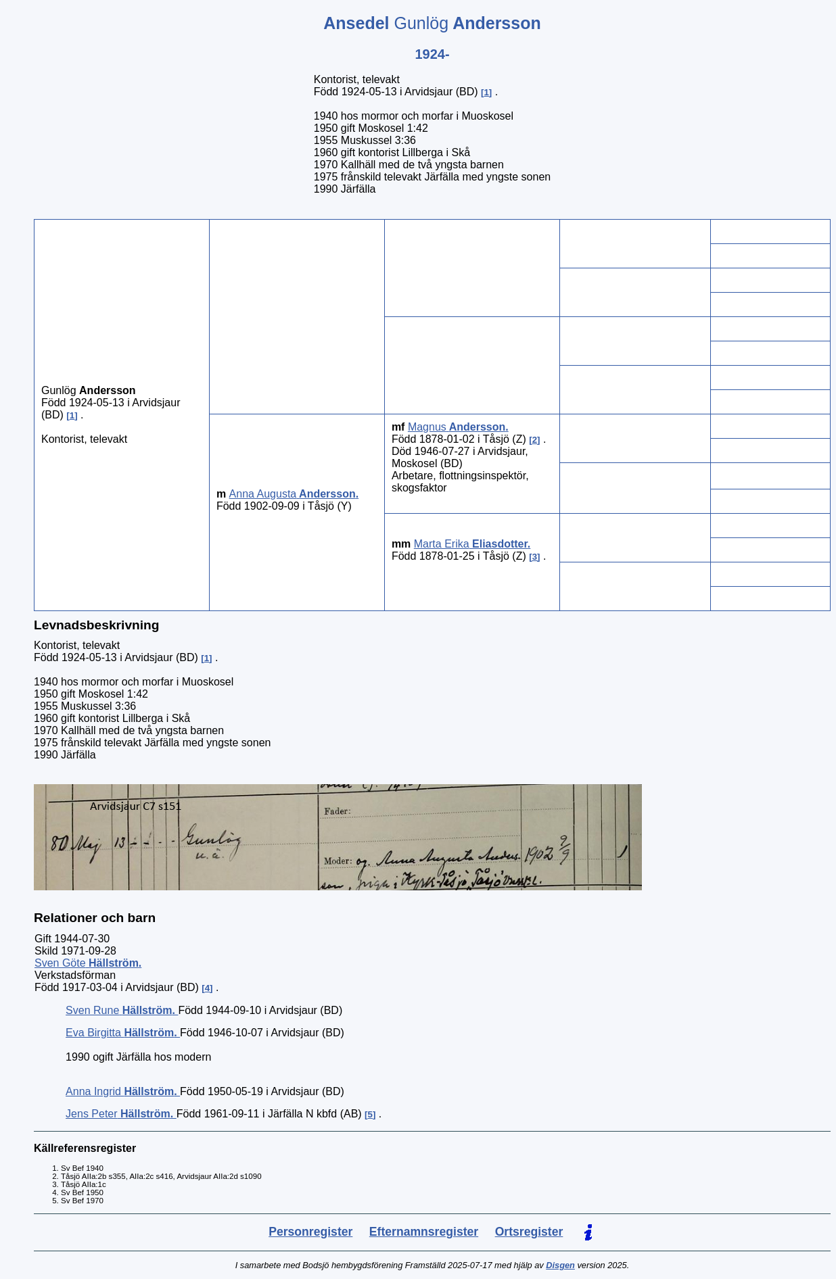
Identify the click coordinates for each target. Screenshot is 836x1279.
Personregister (310, 1231)
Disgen (560, 1265)
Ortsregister (529, 1231)
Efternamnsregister (423, 1231)
